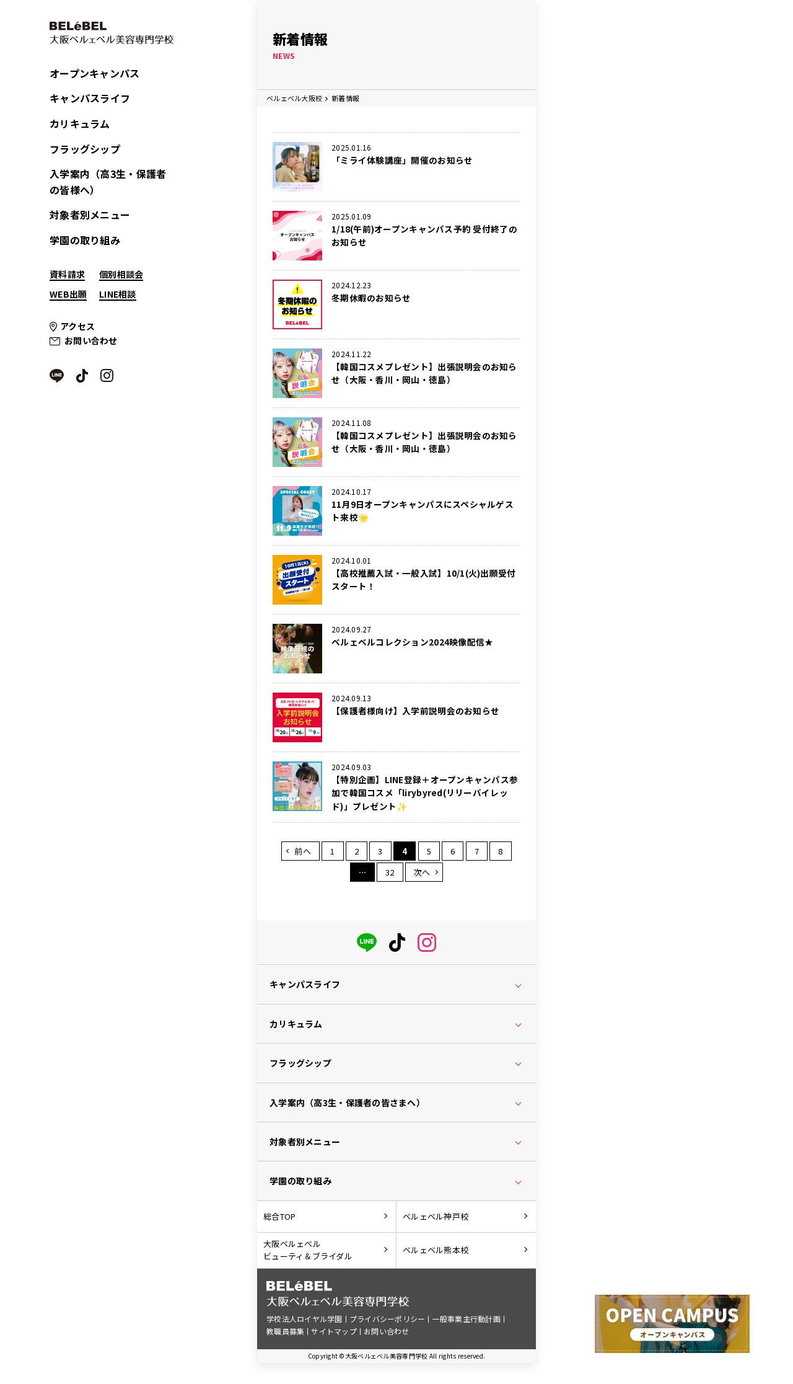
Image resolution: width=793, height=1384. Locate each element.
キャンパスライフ (90, 98)
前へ (302, 853)
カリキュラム (80, 123)
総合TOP (279, 1218)
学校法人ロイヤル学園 (304, 1321)
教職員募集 (285, 1333)
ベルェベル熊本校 (435, 1252)
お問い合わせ (91, 340)
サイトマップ (334, 1333)
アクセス (77, 326)
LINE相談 (117, 294)
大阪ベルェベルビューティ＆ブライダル (308, 1252)
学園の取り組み (85, 240)
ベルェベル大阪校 (294, 98)
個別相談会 (121, 274)
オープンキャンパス (95, 73)
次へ (422, 874)
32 (390, 874)
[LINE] (367, 942)
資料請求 (67, 274)
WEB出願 (68, 294)
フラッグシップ (85, 148)
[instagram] (427, 942)
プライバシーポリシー (387, 1321)
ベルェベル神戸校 (435, 1218)
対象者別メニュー (90, 214)
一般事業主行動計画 (466, 1321)
